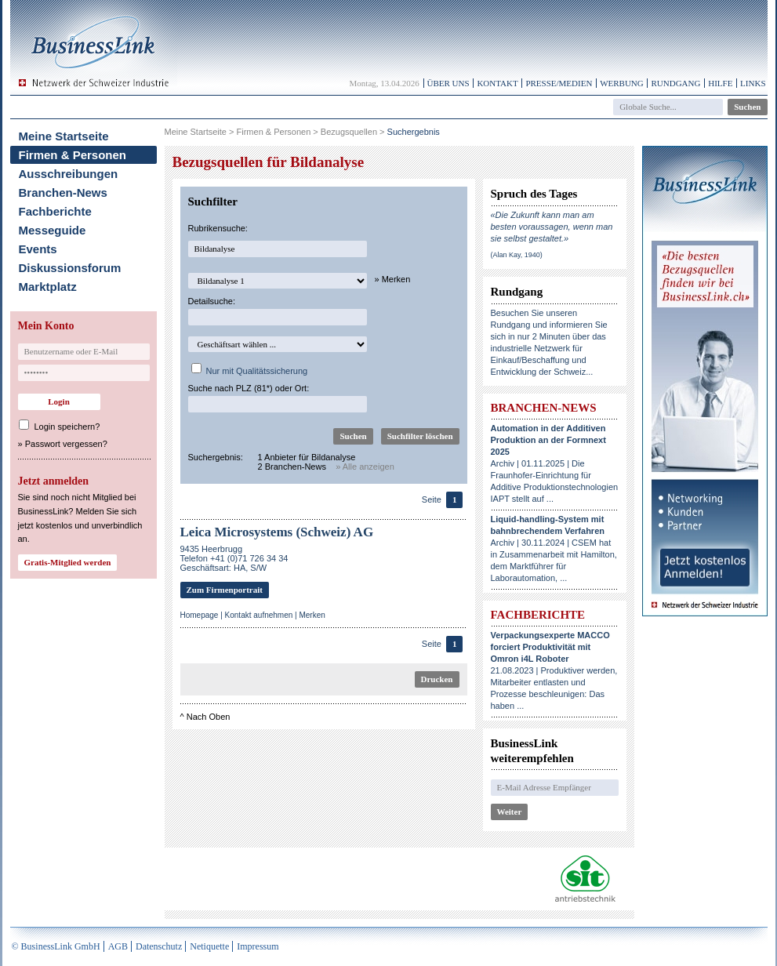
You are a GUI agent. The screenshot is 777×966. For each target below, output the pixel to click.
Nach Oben (209, 716)
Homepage (199, 615)
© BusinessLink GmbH (56, 946)
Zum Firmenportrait (225, 589)
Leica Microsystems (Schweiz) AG (277, 532)
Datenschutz (159, 946)
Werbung (622, 83)
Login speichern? (67, 426)
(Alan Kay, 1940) (517, 255)
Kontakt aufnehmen (259, 615)
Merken (312, 615)
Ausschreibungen (68, 173)
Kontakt (497, 83)
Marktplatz (48, 286)
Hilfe (720, 83)
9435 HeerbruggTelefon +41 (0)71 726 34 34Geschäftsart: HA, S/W (234, 558)
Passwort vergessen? (66, 443)
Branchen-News (63, 192)
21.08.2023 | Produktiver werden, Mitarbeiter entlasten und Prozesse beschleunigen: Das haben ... (554, 670)
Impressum (257, 946)
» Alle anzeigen (365, 466)
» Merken (393, 279)
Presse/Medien (558, 83)
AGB (118, 946)
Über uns (448, 83)
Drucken (437, 679)
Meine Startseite (64, 136)
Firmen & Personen (73, 155)
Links (752, 83)
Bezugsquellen (349, 131)
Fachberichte (55, 211)
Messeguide (52, 230)
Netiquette (209, 946)
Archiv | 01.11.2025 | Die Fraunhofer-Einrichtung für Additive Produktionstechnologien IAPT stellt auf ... (555, 463)
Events (38, 249)
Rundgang (675, 83)
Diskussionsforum (70, 267)
